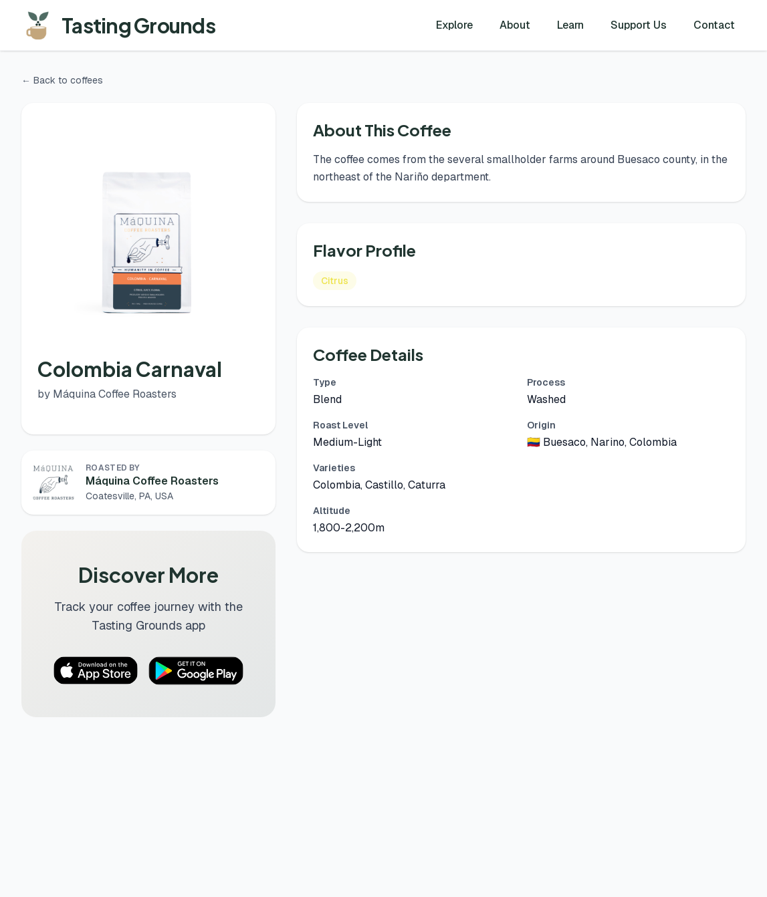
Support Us (639, 25)
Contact (714, 25)
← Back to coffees (62, 80)
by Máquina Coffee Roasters (107, 394)
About (515, 25)
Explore (454, 25)
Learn (570, 25)
